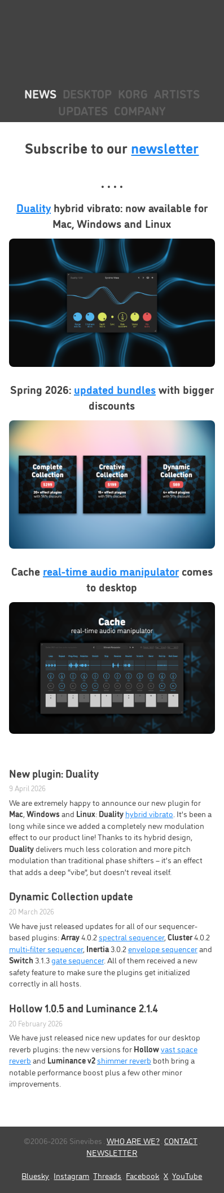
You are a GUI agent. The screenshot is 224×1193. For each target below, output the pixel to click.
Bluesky (35, 1175)
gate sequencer (77, 960)
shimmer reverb (124, 1060)
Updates (83, 110)
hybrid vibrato (149, 813)
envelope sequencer (162, 948)
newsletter (165, 147)
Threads (107, 1175)
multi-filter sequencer (46, 948)
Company (139, 110)
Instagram (71, 1175)
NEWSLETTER (111, 1152)
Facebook (142, 1175)
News (40, 93)
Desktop (87, 93)
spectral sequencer (131, 937)
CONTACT (180, 1140)
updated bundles (115, 389)
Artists (177, 93)
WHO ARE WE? (133, 1140)
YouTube (187, 1175)
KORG (133, 93)
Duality (33, 207)
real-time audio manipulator (111, 570)
